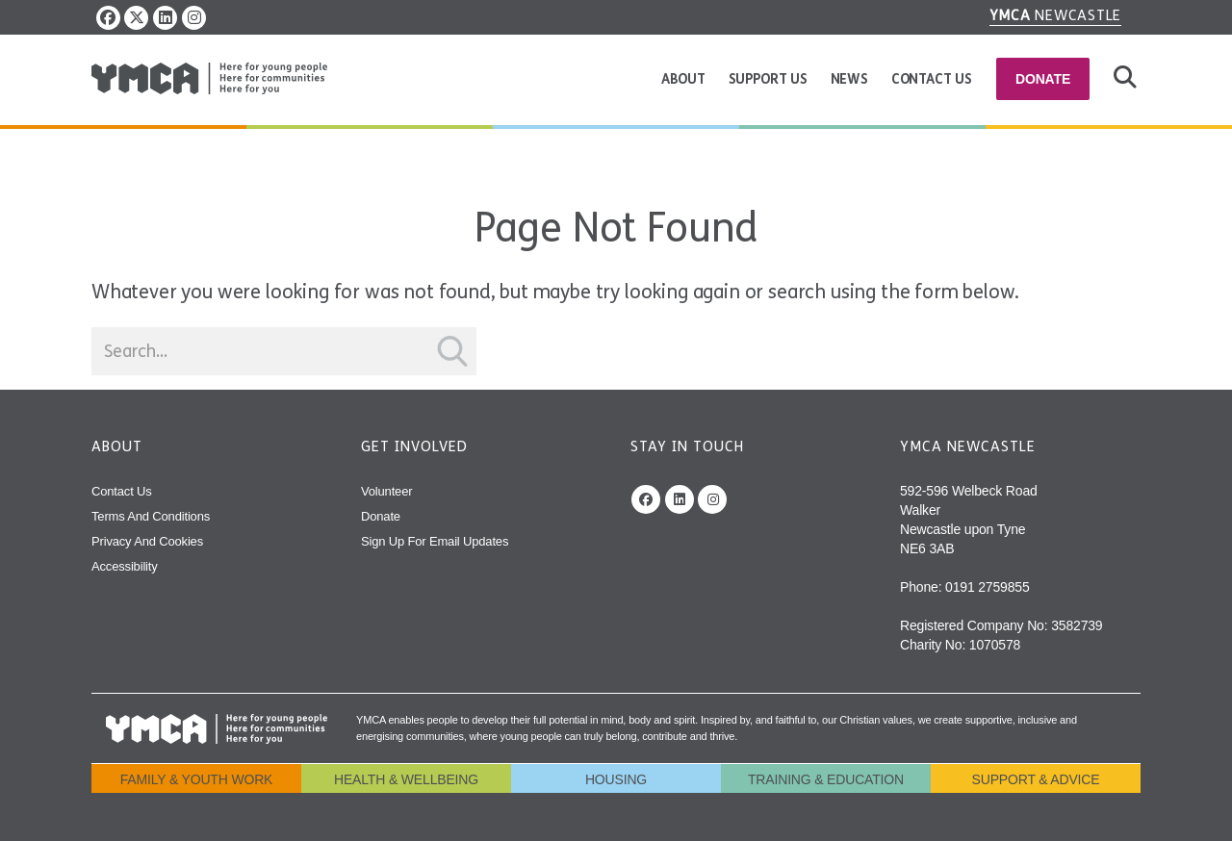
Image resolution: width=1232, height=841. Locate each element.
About (683, 79)
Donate (1042, 79)
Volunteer (386, 491)
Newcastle (1055, 15)
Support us (768, 79)
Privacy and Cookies (147, 541)
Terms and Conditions (150, 516)
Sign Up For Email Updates (434, 541)
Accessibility (124, 566)
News (849, 79)
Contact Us (931, 79)
